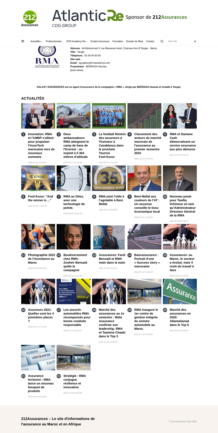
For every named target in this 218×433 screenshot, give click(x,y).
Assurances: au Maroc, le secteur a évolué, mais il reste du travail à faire (182, 262)
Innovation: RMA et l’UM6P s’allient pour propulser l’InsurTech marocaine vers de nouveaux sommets (41, 145)
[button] (22, 41)
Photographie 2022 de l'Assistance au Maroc (41, 258)
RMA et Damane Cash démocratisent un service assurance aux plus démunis (183, 141)
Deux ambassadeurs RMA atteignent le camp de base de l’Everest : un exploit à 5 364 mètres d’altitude (76, 145)
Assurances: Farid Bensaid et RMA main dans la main (112, 258)
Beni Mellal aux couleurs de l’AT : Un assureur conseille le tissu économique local (147, 204)
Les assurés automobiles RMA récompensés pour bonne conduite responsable (77, 317)
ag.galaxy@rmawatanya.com (94, 63)
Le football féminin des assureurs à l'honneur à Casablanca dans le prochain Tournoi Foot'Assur (112, 145)
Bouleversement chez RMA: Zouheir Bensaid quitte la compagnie (75, 262)
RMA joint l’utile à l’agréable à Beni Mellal (111, 200)
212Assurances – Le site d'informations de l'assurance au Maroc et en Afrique (58, 421)
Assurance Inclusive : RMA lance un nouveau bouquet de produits (41, 383)
